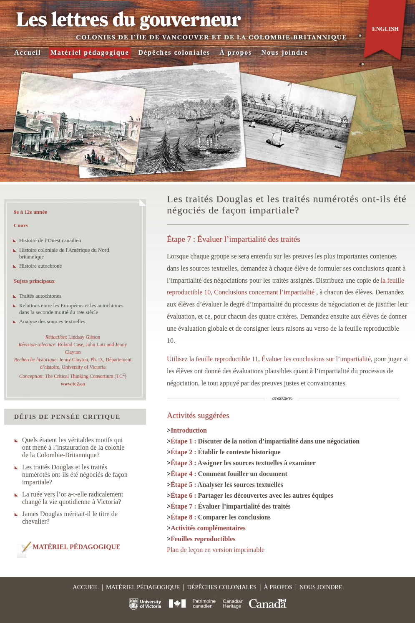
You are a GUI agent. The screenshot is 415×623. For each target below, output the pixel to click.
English (385, 29)
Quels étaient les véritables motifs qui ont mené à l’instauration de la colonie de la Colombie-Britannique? (73, 447)
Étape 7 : (231, 506)
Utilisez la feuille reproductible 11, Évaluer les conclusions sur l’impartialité (269, 358)
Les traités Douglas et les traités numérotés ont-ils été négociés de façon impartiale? (75, 474)
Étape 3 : (243, 462)
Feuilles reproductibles (203, 538)
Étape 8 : (221, 517)
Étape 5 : (227, 484)
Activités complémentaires (208, 528)
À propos (235, 52)
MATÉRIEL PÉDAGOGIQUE (77, 546)
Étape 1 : (265, 441)
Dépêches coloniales (174, 52)
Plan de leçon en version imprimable (215, 549)
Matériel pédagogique (89, 52)
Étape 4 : (229, 473)
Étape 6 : (252, 495)
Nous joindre (285, 52)
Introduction (189, 430)
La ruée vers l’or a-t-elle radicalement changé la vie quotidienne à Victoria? (72, 498)
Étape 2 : (226, 452)
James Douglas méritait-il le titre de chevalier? (70, 517)
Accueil (27, 52)
